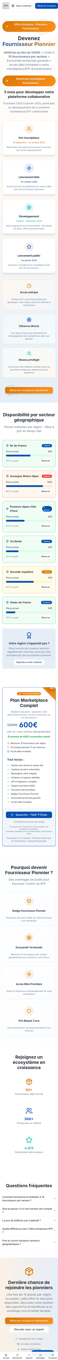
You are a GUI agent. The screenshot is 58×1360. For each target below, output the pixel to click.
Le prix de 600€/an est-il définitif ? (29, 1220)
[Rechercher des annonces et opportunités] (17, 1356)
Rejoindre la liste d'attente (29, 662)
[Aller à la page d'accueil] (6, 1356)
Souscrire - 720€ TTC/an (29, 814)
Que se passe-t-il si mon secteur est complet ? (29, 1210)
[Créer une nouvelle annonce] (29, 1356)
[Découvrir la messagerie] (40, 1356)
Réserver (45, 460)
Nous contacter (23, 6)
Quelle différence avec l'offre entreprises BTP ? (29, 1230)
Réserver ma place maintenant (29, 390)
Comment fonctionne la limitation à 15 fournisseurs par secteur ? (29, 1198)
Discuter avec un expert (29, 1329)
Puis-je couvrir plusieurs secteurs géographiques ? (29, 1242)
